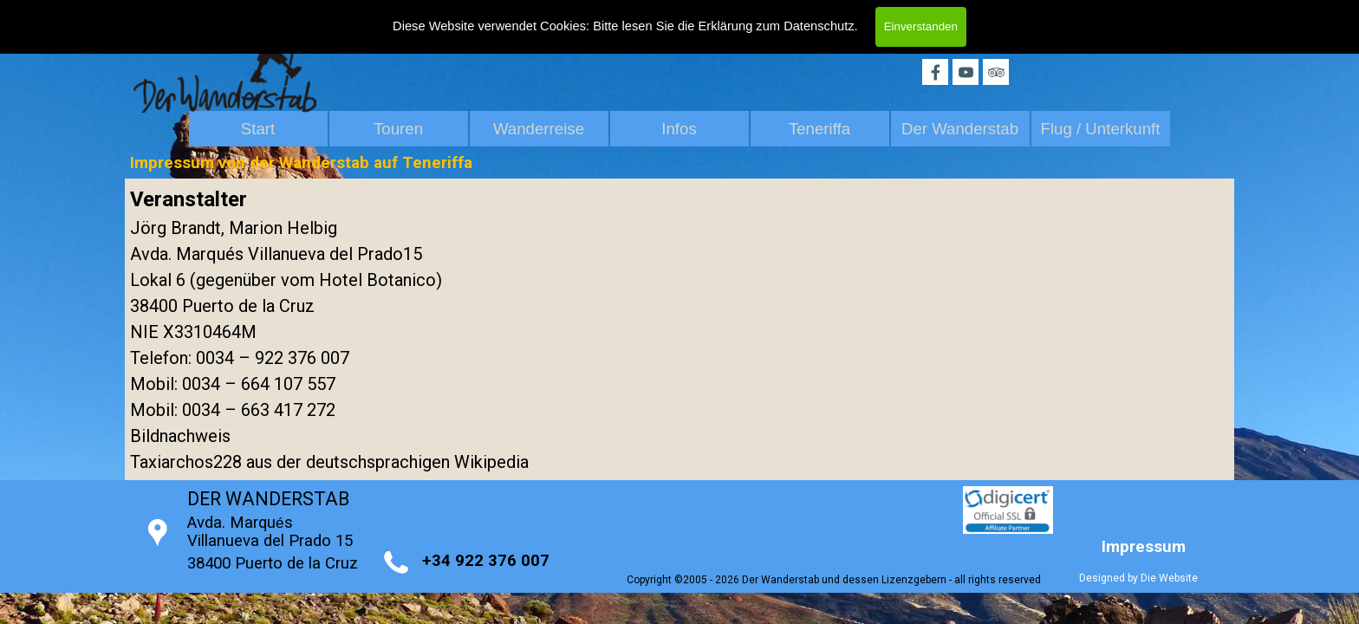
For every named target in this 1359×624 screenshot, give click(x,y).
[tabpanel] (679, 329)
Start (258, 129)
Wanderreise (538, 129)
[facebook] (935, 72)
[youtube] (966, 72)
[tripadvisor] (996, 72)
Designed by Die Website (1138, 578)
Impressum (1144, 546)
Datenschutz (819, 26)
